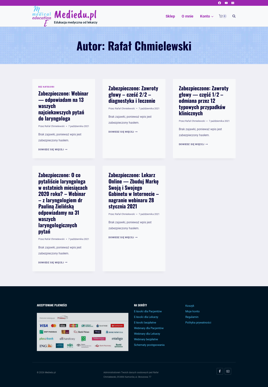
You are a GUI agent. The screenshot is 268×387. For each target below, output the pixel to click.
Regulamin (191, 317)
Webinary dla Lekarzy (147, 333)
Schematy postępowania (149, 345)
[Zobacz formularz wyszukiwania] (232, 16)
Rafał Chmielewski (55, 126)
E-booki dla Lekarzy (146, 317)
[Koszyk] (223, 16)
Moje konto (192, 311)
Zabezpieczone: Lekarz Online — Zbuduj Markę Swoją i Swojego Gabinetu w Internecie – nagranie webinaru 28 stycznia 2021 (134, 190)
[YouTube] (226, 3)
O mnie (187, 16)
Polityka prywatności (198, 322)
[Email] (233, 3)
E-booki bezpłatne (145, 322)
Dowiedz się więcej (52, 149)
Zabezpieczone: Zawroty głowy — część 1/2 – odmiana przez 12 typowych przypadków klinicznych (204, 100)
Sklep (170, 16)
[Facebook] (220, 3)
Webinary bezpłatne (146, 339)
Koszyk (189, 305)
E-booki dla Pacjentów (148, 311)
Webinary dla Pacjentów (149, 328)
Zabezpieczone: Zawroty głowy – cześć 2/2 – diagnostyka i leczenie (133, 94)
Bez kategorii (46, 87)
